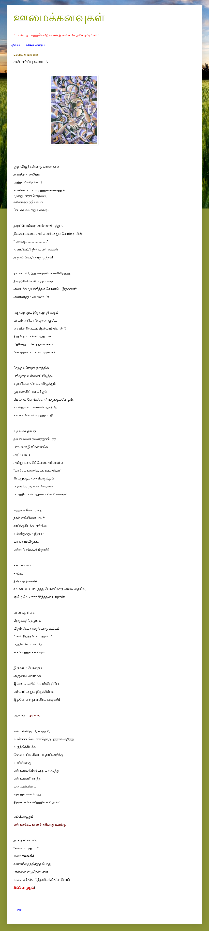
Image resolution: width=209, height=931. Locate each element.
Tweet (18, 909)
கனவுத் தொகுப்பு (36, 44)
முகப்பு (15, 44)
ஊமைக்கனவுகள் (59, 17)
